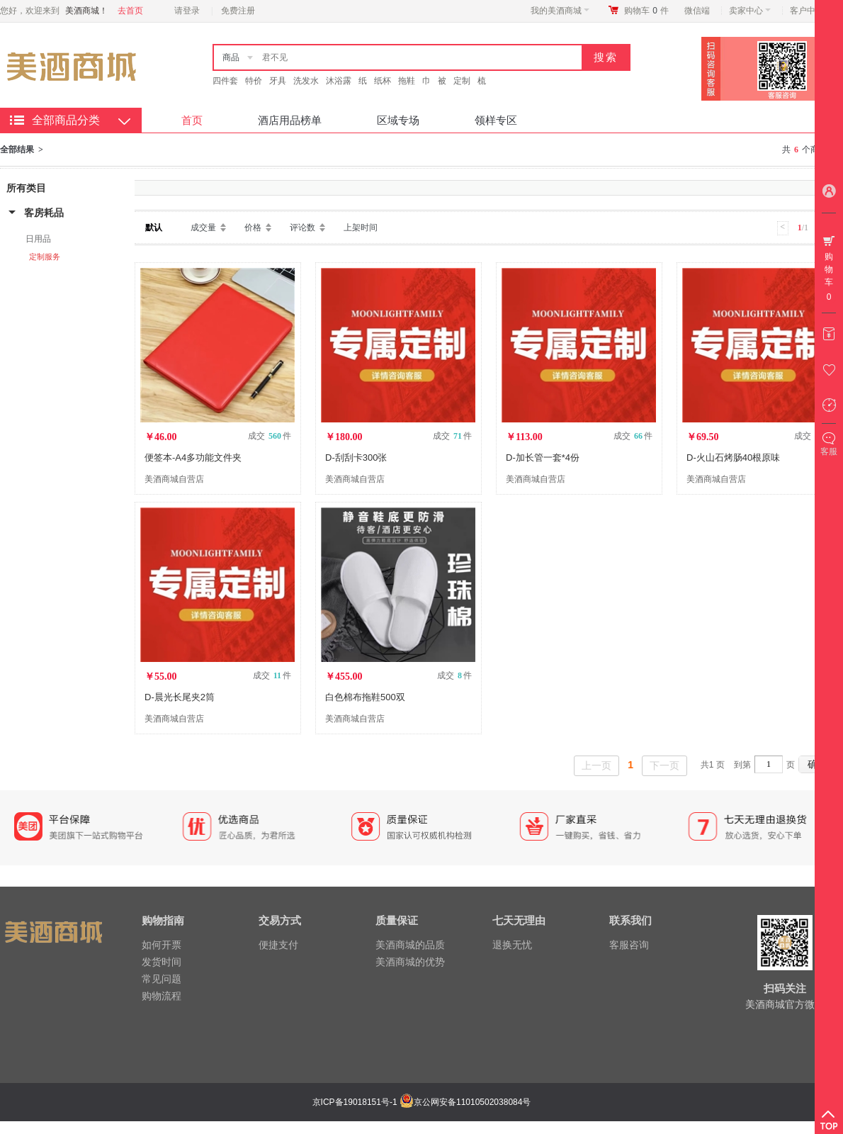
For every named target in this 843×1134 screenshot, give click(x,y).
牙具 (277, 81)
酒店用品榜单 (290, 120)
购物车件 (646, 11)
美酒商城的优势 (410, 961)
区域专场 (398, 120)
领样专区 (496, 120)
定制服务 (44, 256)
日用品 (38, 239)
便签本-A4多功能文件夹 (193, 457)
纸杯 (382, 81)
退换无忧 (512, 944)
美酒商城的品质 (410, 944)
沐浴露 (338, 81)
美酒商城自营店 (174, 479)
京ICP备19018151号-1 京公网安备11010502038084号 (420, 1102)
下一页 (664, 765)
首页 (192, 120)
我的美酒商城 (560, 11)
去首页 (130, 11)
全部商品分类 (66, 120)
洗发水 (306, 81)
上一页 (596, 765)
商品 (230, 57)
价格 (252, 227)
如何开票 (161, 944)
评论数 (302, 227)
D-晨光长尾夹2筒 (180, 697)
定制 (461, 81)
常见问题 (161, 978)
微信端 (697, 11)
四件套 (225, 81)
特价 (253, 81)
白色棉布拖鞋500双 (365, 697)
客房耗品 (44, 212)
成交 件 (269, 436)
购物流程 (161, 995)
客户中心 (811, 11)
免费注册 (238, 11)
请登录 (187, 11)
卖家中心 (750, 11)
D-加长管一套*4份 (542, 457)
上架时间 (361, 227)
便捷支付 (278, 944)
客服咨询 (629, 944)
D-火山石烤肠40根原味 (733, 457)
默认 (153, 227)
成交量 (203, 227)
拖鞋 (406, 81)
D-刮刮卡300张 (356, 457)
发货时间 (161, 961)
